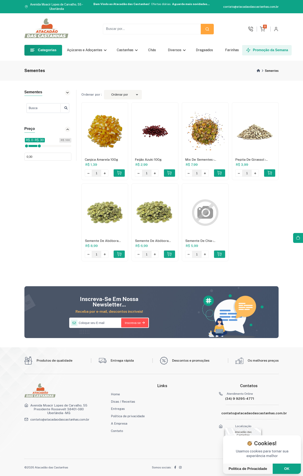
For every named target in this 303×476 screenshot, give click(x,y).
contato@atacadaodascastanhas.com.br (59, 419)
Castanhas (127, 50)
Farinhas (232, 50)
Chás (153, 50)
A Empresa (119, 423)
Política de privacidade (128, 416)
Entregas (118, 408)
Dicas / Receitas (123, 401)
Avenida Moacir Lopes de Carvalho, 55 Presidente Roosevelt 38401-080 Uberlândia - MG (58, 409)
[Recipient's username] (152, 29)
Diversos (177, 50)
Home (115, 394)
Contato (117, 431)
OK (286, 469)
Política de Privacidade (248, 469)
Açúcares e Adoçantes (86, 50)
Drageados (205, 50)
